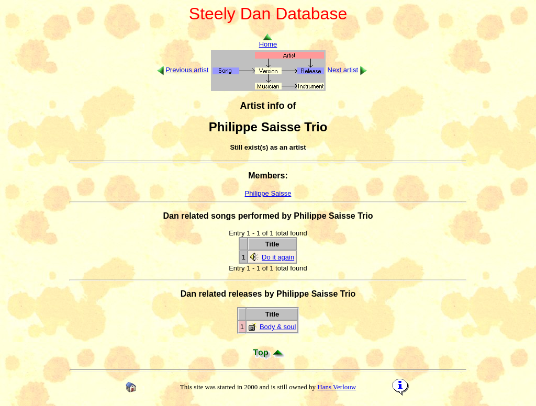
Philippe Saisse (268, 193)
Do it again (278, 257)
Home (268, 41)
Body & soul (278, 327)
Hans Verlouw (336, 387)
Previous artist (186, 70)
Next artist (343, 70)
